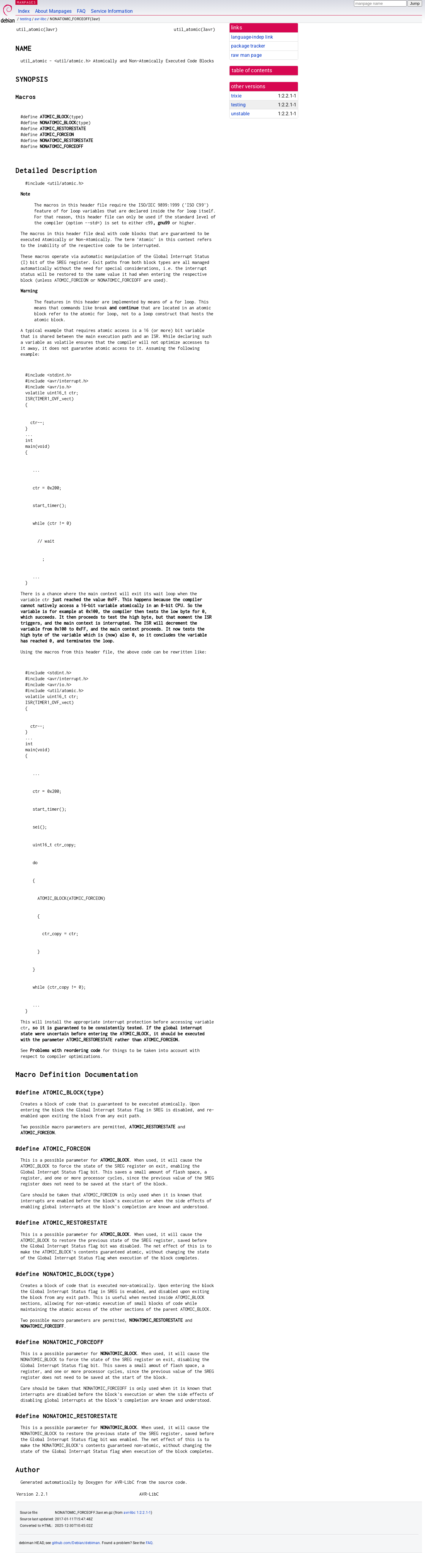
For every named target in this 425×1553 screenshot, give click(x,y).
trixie (236, 96)
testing (25, 19)
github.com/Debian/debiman (76, 1543)
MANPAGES (26, 2)
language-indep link (252, 37)
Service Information (112, 11)
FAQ (81, 11)
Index (24, 11)
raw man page (246, 55)
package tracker (248, 46)
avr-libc (40, 19)
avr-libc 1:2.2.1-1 (137, 1513)
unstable (240, 113)
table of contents (252, 70)
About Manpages (53, 11)
